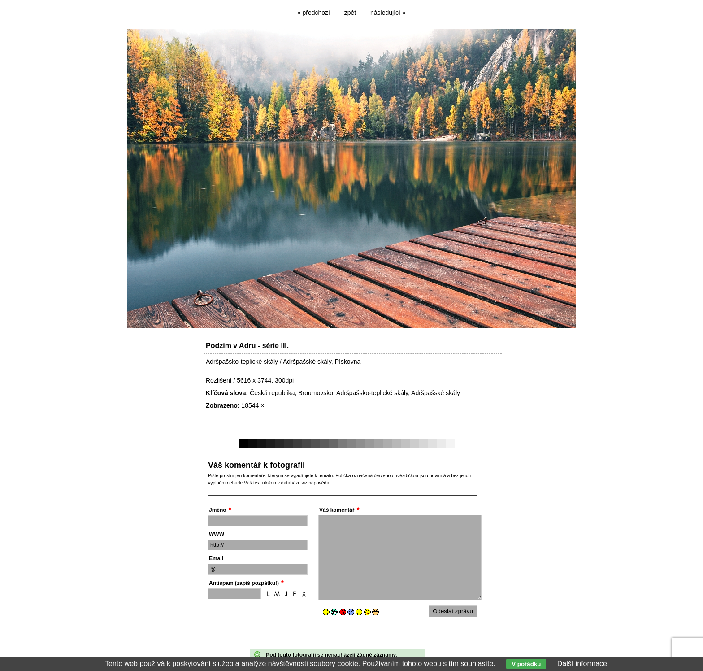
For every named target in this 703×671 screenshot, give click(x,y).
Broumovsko (315, 392)
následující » (388, 12)
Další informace (582, 663)
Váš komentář (337, 510)
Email (216, 558)
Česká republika (272, 392)
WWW (216, 534)
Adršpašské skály (435, 392)
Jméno (217, 510)
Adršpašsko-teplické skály (372, 392)
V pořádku (526, 664)
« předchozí (313, 12)
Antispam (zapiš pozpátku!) (244, 583)
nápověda (318, 482)
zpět (350, 12)
